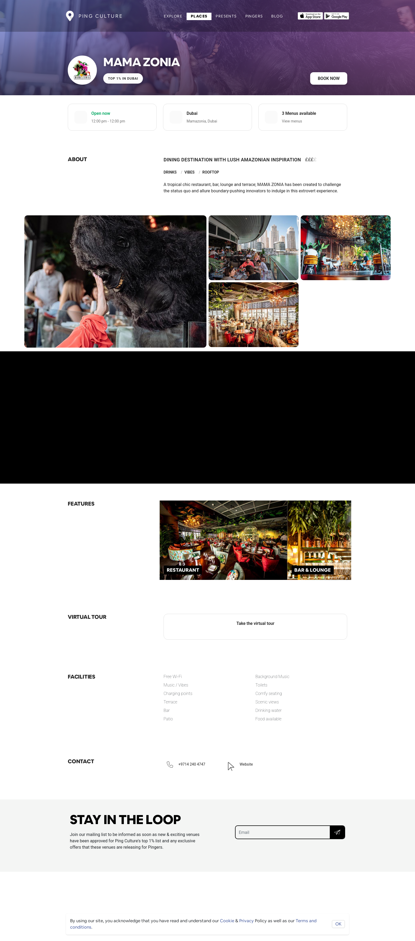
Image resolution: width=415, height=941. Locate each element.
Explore (173, 16)
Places (199, 16)
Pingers (254, 16)
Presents (226, 16)
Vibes (189, 172)
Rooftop (210, 172)
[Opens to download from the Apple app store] (310, 15)
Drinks (170, 172)
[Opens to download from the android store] (336, 15)
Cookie (227, 921)
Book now (329, 78)
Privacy (246, 921)
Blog (277, 16)
